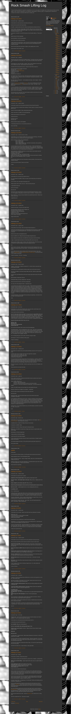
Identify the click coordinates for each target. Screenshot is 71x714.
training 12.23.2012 (16, 203)
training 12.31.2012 (16, 18)
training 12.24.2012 (16, 172)
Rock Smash (54, 18)
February (57, 87)
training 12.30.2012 (16, 55)
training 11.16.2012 (16, 346)
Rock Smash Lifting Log (28, 5)
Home (27, 701)
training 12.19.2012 (16, 262)
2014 (56, 29)
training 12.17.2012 (16, 305)
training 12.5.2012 (16, 573)
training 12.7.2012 (16, 535)
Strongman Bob (16, 252)
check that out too (14, 689)
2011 (56, 90)
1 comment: (23, 96)
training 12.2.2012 (16, 652)
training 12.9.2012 (16, 508)
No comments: (24, 167)
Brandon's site (29, 693)
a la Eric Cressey (21, 70)
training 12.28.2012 (16, 101)
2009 (56, 93)
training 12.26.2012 (16, 132)
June (56, 82)
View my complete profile (49, 25)
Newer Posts (13, 701)
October (57, 76)
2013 (56, 30)
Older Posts (40, 701)
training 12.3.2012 (16, 613)
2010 (56, 91)
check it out (17, 684)
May (56, 83)
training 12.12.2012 (16, 415)
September (57, 77)
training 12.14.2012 (16, 374)
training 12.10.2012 (16, 471)
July (56, 81)
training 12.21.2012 (16, 223)
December (57, 33)
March (57, 86)
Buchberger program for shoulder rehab (28, 252)
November (57, 74)
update (13, 450)
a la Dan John (19, 69)
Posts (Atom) (17, 703)
